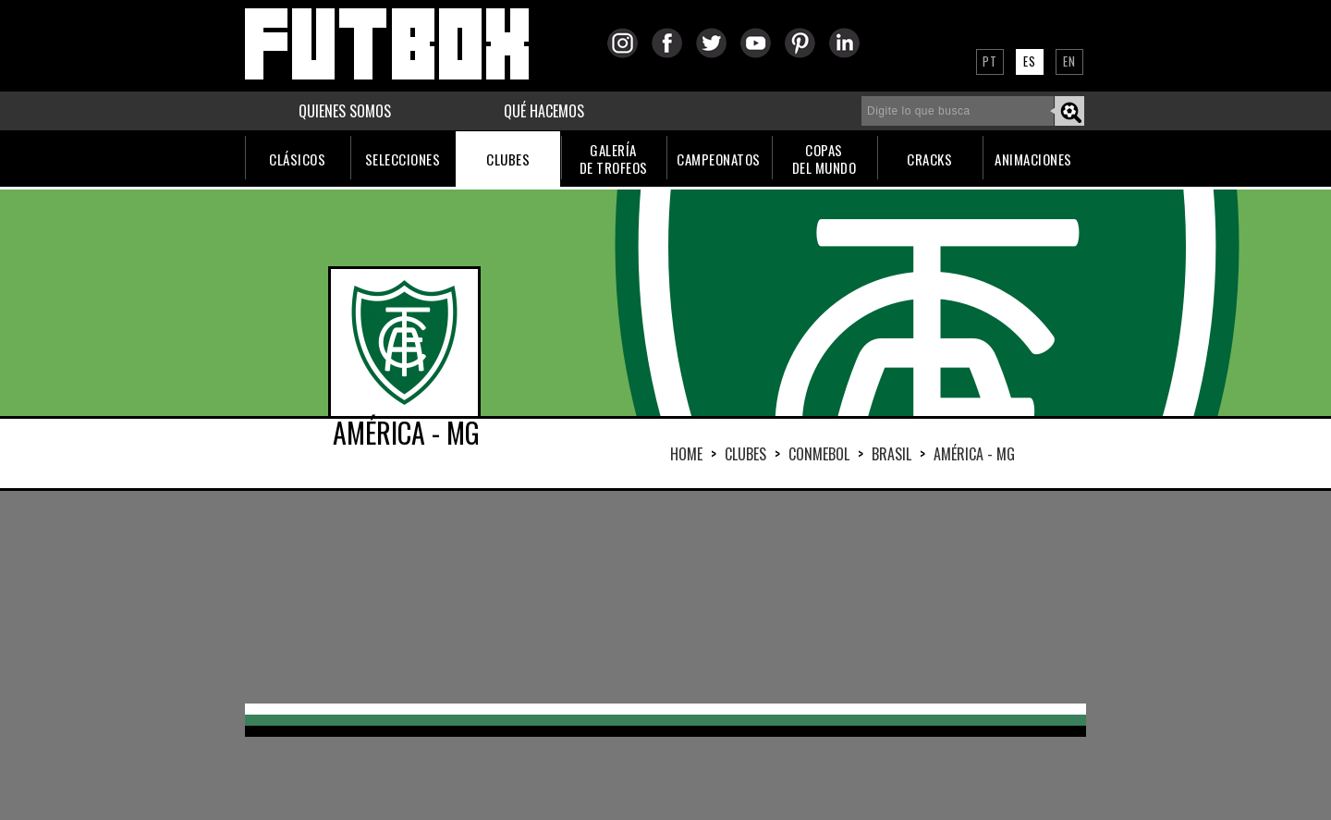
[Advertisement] (665, 597)
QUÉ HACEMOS (544, 111)
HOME (686, 454)
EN (1069, 61)
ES (1029, 61)
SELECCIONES (403, 159)
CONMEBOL (818, 454)
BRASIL (891, 454)
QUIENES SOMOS (345, 111)
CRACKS (929, 159)
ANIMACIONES (1033, 159)
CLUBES (508, 159)
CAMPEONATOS (719, 159)
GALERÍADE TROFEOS (614, 158)
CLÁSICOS (297, 159)
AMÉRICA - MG (974, 454)
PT (990, 61)
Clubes (745, 454)
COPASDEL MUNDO (824, 158)
